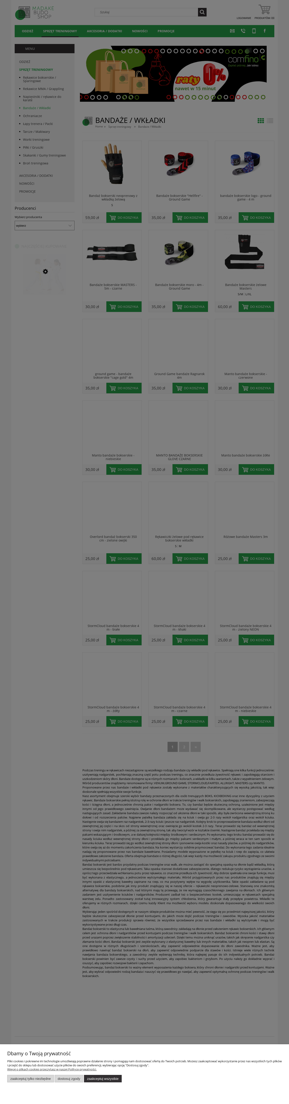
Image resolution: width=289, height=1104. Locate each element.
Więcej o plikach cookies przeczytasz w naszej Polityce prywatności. (52, 1069)
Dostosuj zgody (69, 1079)
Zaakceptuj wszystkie (103, 1079)
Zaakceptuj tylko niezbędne (30, 1079)
